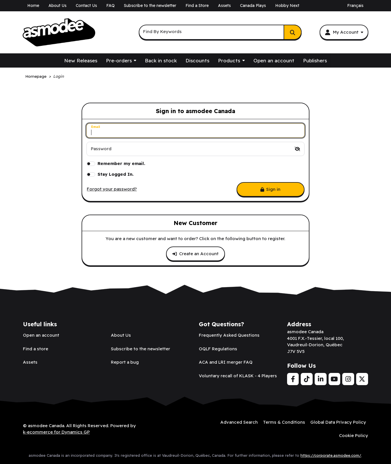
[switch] (297, 149)
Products (229, 60)
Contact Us (86, 5)
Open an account (273, 60)
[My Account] (344, 32)
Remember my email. (121, 163)
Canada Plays (253, 5)
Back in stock (161, 60)
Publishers (315, 60)
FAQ (110, 5)
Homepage (35, 76)
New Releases (80, 60)
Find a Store (197, 5)
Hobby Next (287, 5)
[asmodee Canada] (59, 32)
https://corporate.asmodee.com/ (330, 455)
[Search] (293, 32)
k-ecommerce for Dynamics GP (56, 432)
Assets (224, 5)
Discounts (197, 60)
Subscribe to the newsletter (150, 5)
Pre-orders (119, 60)
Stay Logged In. (116, 174)
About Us (57, 5)
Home (33, 5)
